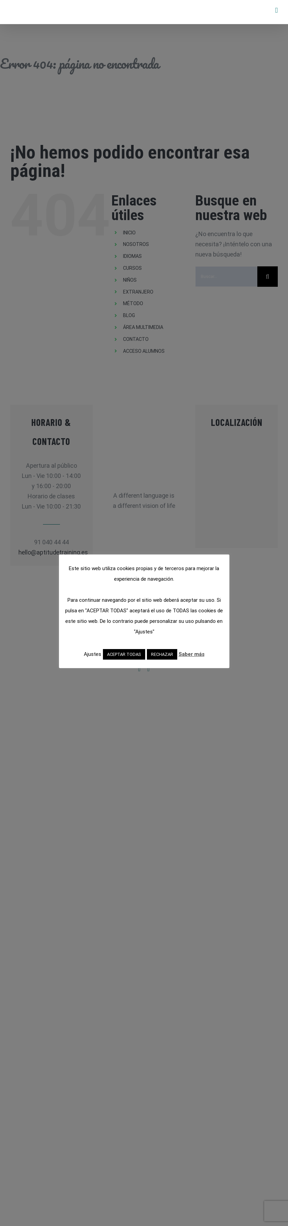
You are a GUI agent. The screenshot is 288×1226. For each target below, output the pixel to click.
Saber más (191, 654)
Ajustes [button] (92, 654)
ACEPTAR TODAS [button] (124, 654)
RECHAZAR (162, 654)
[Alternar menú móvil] (276, 10)
